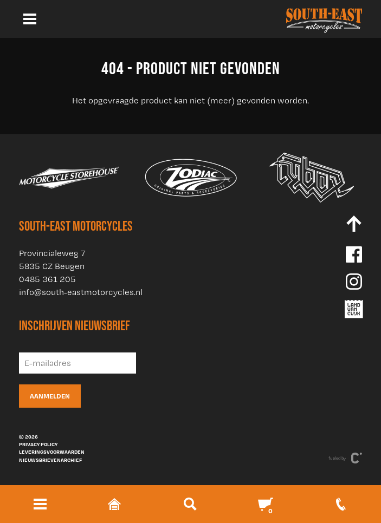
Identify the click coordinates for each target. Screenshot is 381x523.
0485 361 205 (47, 279)
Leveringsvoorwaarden (52, 451)
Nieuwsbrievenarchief (50, 459)
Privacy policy (38, 444)
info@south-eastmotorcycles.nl (81, 292)
